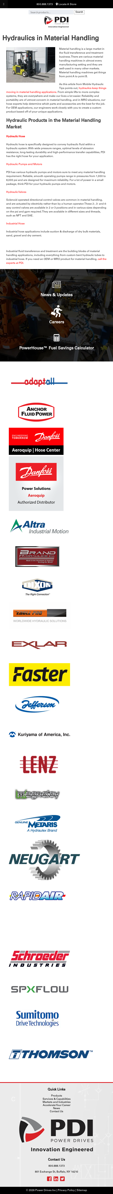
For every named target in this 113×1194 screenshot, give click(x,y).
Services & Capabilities (57, 1099)
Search (79, 12)
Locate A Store (66, 4)
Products (56, 1096)
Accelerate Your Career (56, 1105)
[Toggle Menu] (4, 4)
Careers (56, 322)
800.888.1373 (45, 4)
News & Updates (56, 295)
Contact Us (56, 1111)
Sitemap (82, 1190)
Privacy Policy (66, 1190)
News (56, 1108)
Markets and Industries (57, 1102)
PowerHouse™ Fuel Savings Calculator (56, 348)
